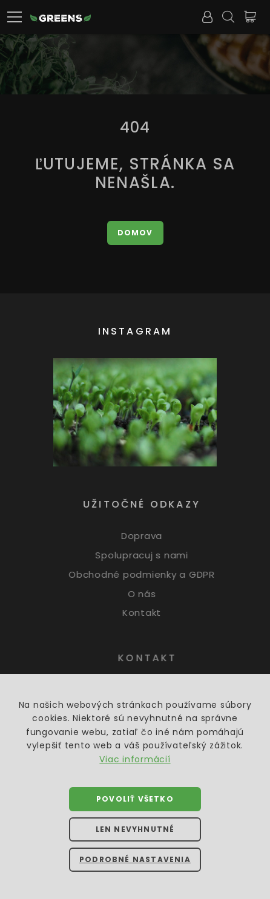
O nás (147, 593)
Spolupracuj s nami (147, 555)
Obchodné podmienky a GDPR (147, 574)
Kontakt (147, 612)
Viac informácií (134, 759)
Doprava (147, 535)
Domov (135, 232)
